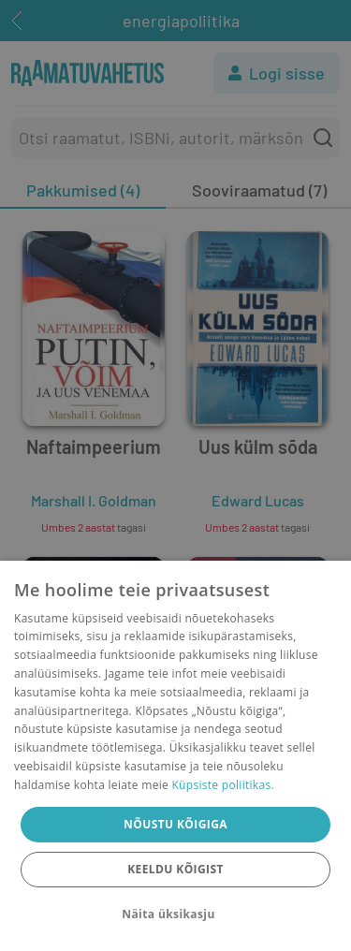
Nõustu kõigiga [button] (175, 824)
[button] (175, 914)
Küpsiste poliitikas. (222, 785)
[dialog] (175, 756)
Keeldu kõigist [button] (175, 869)
